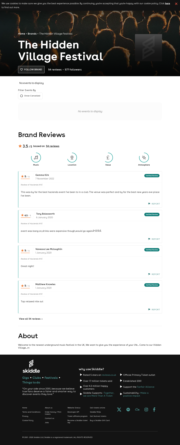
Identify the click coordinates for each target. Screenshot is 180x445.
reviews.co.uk (109, 374)
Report (154, 203)
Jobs (47, 422)
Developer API (73, 412)
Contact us (49, 418)
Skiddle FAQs (95, 412)
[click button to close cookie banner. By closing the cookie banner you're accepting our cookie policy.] (176, 4)
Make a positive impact (136, 394)
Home (21, 33)
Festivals (51, 378)
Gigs (25, 378)
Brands (32, 33)
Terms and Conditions (31, 412)
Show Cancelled (30, 96)
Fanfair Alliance (145, 386)
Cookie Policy (27, 420)
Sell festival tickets (98, 416)
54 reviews (52, 146)
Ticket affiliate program (77, 416)
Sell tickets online (97, 408)
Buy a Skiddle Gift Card (100, 420)
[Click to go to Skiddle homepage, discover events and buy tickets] (31, 366)
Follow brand (31, 69)
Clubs (37, 378)
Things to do (31, 382)
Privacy (25, 416)
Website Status (73, 408)
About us (48, 408)
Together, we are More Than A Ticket (98, 394)
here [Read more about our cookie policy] (167, 3)
